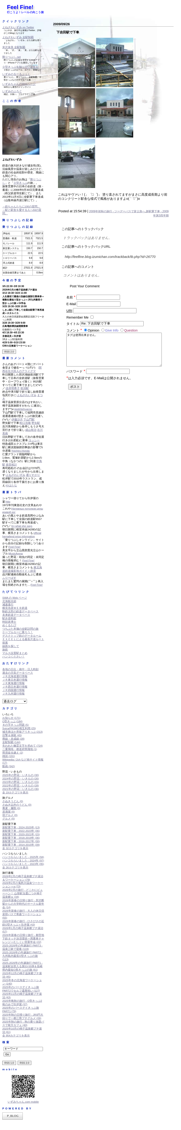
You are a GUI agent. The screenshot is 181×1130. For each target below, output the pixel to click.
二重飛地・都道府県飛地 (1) (19, 749)
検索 (6, 1042)
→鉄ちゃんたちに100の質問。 (21, 206)
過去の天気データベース (17, 672)
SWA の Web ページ (14, 597)
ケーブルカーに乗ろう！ (17, 632)
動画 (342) (8, 766)
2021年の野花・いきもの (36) (20, 789)
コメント (74, 330)
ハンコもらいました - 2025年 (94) (23, 857)
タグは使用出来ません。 (114, 352)
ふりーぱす (9, 577)
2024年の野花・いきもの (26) (20, 778)
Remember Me (77, 317)
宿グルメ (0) (9, 815)
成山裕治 (30, 430)
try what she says (22, 526)
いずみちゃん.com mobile (23, 1101)
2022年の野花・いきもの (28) (20, 785)
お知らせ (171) (11, 718)
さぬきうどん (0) (12, 801)
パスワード (75, 376)
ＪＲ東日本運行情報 (14, 679)
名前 (70, 297)
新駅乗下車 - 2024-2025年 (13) (21, 827)
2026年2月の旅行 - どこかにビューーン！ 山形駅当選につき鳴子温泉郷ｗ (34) (22, 893)
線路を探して (10, 646)
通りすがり (33, 475)
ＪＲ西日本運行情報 (14, 686)
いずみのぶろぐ (12, 91)
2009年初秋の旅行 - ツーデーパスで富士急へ (117, 211)
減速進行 (7, 604)
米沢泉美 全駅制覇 (13, 47)
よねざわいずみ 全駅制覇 (18, 37)
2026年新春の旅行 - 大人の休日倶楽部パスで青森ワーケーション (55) (23, 914)
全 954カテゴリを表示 (16, 1035)
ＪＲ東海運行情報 (13, 683)
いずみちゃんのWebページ (19, 84)
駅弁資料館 (9, 618)
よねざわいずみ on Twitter (18, 27)
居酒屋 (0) (8, 811)
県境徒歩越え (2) (12, 752)
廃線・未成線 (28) (13, 738)
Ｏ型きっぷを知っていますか (20, 67)
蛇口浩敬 (25, 423)
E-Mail (71, 304)
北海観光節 (9, 601)
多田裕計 (11, 464)
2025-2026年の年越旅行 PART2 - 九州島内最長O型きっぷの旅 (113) (22, 956)
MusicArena (16, 553)
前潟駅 (24, 388)
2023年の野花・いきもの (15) (20, 782)
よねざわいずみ (26, 395)
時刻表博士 (9, 621)
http (8, 501)
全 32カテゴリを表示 (15, 848)
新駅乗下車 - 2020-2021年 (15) (21, 834)
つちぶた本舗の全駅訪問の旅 (20, 628)
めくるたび (9, 625)
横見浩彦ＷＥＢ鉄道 (14, 608)
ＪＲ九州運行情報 (13, 693)
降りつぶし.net (11, 57)
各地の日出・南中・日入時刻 (20, 669)
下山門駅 (29, 419)
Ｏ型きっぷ (20, 183)
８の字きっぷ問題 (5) (15, 724)
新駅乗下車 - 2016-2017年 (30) (21, 841)
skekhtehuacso (23, 409)
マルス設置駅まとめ (14, 653)
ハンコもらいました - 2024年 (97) (23, 860)
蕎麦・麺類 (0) (11, 808)
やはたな (11, 485)
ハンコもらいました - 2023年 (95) (23, 864)
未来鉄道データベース (16, 615)
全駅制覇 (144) (11, 742)
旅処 (5, 649)
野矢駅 (36, 423)
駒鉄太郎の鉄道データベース (20, 611)
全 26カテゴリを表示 (15, 867)
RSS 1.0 (9, 1062)
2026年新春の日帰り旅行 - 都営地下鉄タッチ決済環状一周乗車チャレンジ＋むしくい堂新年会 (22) (23, 938)
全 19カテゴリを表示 (15, 792)
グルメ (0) (8, 818)
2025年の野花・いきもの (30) (20, 775)
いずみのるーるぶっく (16, 74)
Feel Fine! (20, 7)
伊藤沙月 (17, 419)
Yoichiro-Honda (20, 450)
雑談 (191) (8, 756)
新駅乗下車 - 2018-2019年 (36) (21, 837)
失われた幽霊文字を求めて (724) (22, 745)
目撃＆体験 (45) (12, 735)
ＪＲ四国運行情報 (13, 690)
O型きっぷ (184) (12, 721)
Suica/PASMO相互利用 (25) (19, 728)
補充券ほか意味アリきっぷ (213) (22, 731)
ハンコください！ (13, 656)
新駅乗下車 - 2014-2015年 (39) (21, 844)
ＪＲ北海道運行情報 (14, 676)
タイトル (72, 323)
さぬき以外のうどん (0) (16, 804)
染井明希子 (13, 388)
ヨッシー (34, 440)
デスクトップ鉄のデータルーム (21, 635)
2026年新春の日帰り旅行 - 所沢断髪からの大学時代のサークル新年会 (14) (23, 904)
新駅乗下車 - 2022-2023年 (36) (21, 831)
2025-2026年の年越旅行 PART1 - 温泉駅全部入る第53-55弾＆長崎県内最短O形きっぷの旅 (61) (22, 966)
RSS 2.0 (9, 351)
